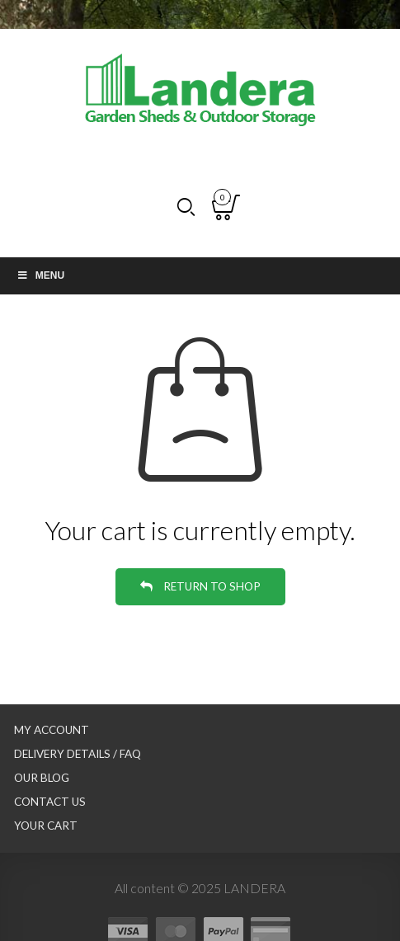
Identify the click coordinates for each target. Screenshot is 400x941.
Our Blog (41, 777)
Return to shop (211, 586)
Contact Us (50, 801)
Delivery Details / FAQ (77, 753)
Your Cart (46, 825)
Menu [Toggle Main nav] (40, 275)
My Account (51, 729)
